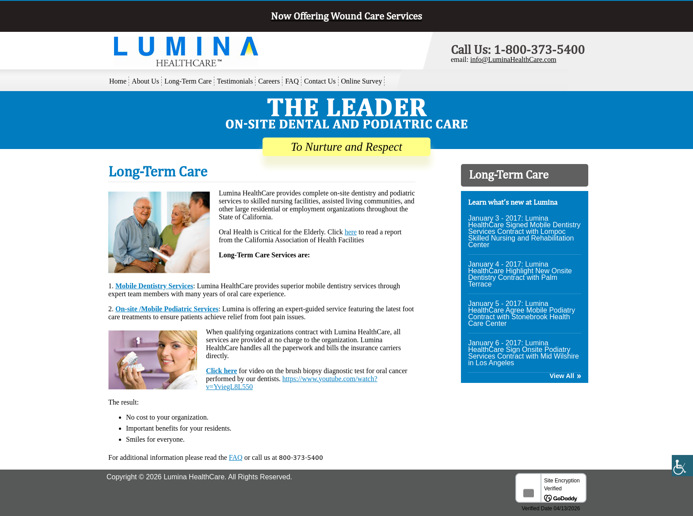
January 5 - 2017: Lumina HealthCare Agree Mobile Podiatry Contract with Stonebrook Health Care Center (521, 313)
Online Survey (361, 81)
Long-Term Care (188, 81)
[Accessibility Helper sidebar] (682, 474)
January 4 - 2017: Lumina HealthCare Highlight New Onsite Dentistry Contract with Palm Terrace (520, 274)
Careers (269, 81)
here (351, 232)
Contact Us (320, 81)
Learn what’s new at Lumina (512, 202)
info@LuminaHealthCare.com (513, 59)
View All (562, 376)
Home (117, 81)
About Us (145, 81)
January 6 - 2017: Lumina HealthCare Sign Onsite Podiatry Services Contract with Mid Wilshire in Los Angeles (523, 353)
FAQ (292, 81)
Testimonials (235, 81)
